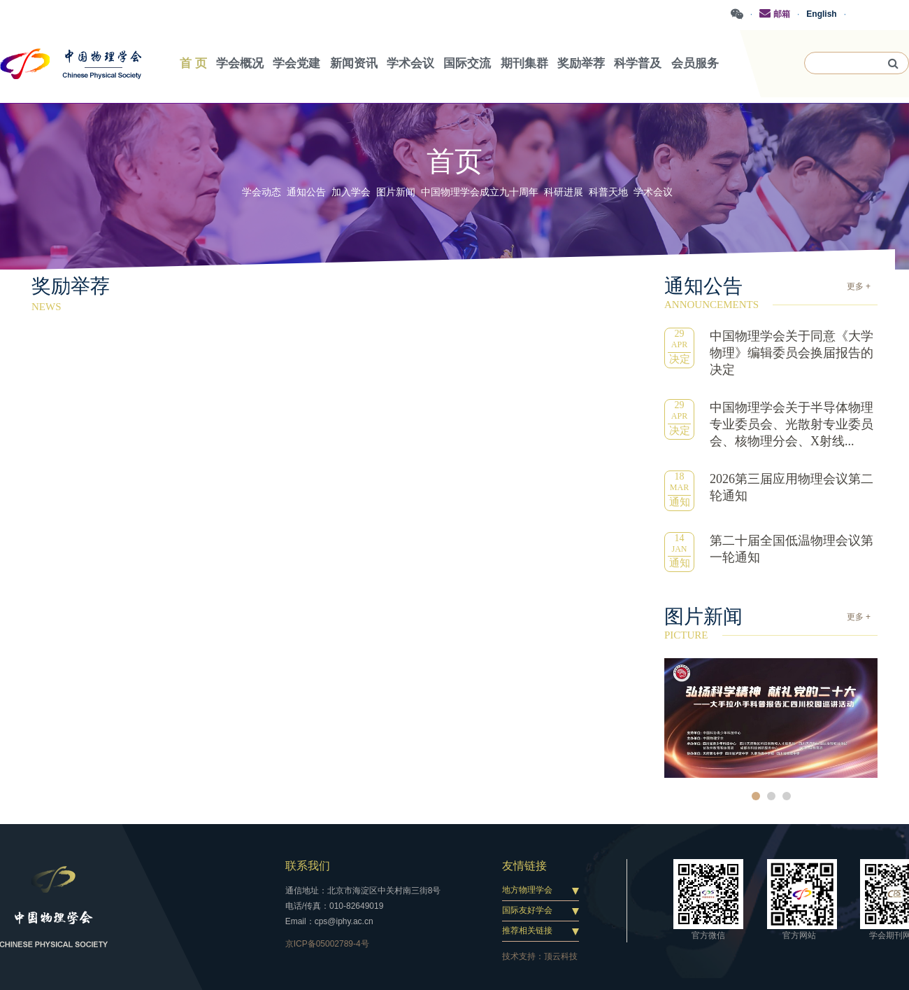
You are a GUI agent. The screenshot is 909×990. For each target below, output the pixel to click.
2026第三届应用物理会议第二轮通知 (791, 487)
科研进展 (563, 192)
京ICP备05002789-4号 (327, 944)
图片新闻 (395, 192)
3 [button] (786, 796)
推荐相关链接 (527, 930)
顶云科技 (561, 956)
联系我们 (307, 866)
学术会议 (653, 192)
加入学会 (351, 192)
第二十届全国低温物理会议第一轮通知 (791, 549)
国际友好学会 (527, 910)
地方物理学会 (527, 890)
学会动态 (261, 192)
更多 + (859, 286)
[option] (771, 718)
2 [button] (771, 796)
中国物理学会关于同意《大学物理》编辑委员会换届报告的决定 (791, 353)
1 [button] (756, 796)
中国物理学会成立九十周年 (479, 192)
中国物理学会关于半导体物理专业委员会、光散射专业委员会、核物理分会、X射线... (791, 424)
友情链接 (524, 866)
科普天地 (608, 192)
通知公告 (306, 192)
